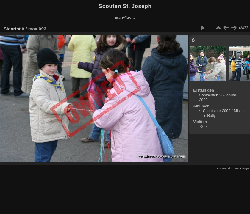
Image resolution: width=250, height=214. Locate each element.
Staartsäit (14, 28)
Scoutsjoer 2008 (216, 110)
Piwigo (244, 168)
